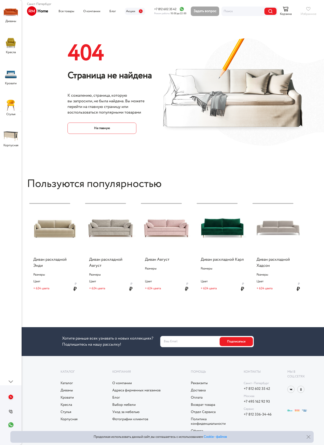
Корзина (286, 14)
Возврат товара (203, 405)
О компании (91, 11)
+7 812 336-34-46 (258, 414)
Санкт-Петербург (39, 4)
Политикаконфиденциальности (208, 421)
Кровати (11, 83)
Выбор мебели (124, 405)
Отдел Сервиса (203, 412)
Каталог (67, 383)
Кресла (11, 52)
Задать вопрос (205, 11)
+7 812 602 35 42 (165, 9)
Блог (112, 11)
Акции (135, 11)
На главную (102, 128)
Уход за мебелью (126, 412)
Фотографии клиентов (130, 419)
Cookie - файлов (215, 436)
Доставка (198, 390)
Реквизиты (199, 383)
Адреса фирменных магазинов (136, 390)
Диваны (10, 21)
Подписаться (236, 341)
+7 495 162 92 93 (257, 401)
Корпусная (10, 145)
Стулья (11, 114)
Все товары (66, 11)
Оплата (196, 397)
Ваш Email (171, 341)
